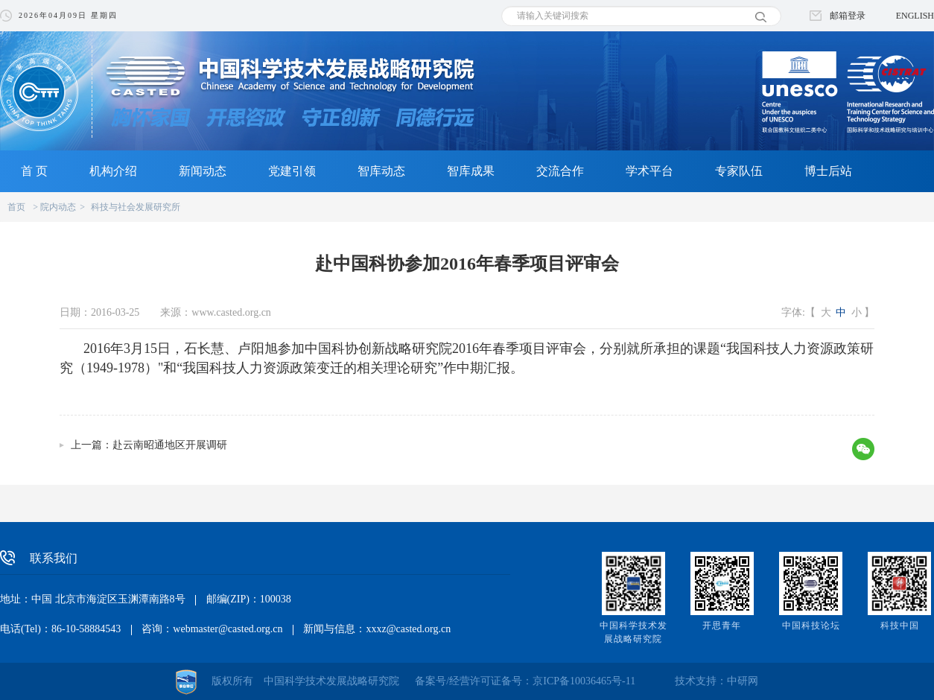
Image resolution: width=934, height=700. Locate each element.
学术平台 (649, 171)
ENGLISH (915, 15)
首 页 (34, 171)
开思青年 (721, 625)
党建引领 (292, 171)
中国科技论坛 (811, 625)
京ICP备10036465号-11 (584, 681)
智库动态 (381, 171)
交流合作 (560, 171)
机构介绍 (113, 171)
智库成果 (471, 171)
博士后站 (828, 171)
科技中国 (899, 625)
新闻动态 (202, 171)
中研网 (742, 681)
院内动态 (58, 207)
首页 (16, 207)
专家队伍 (739, 171)
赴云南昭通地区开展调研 (169, 445)
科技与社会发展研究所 (135, 207)
